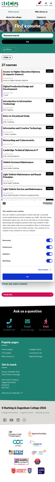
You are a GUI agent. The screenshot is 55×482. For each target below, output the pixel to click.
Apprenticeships (36, 356)
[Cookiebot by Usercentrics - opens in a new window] (42, 203)
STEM (7, 57)
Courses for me (35, 353)
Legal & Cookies (26, 412)
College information (10, 412)
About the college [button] (13, 17)
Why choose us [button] (41, 12)
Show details (43, 270)
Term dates (6, 353)
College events (35, 349)
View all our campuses (12, 393)
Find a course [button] (13, 12)
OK (27, 277)
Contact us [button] (41, 17)
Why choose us (8, 356)
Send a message (13, 374)
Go (27, 41)
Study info (8, 294)
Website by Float (42, 412)
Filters (10, 49)
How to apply (7, 349)
